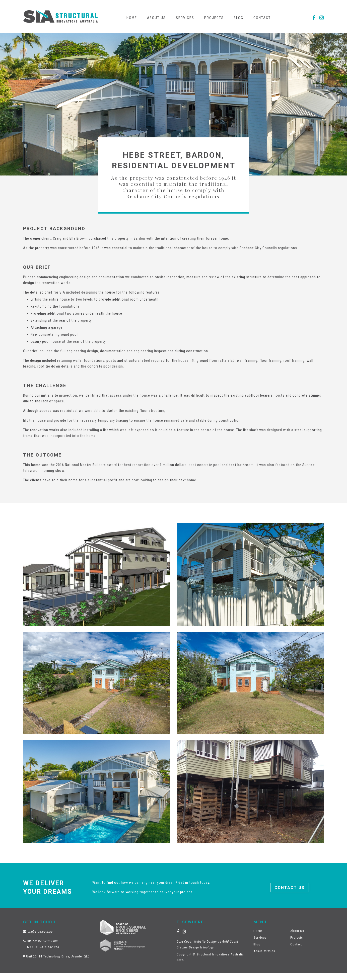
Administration (264, 951)
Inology (208, 947)
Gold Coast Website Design (197, 941)
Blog (238, 18)
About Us (156, 18)
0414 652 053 (49, 947)
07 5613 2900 (48, 941)
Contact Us (289, 887)
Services (185, 18)
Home (131, 18)
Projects (214, 18)
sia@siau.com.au (40, 931)
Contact (262, 18)
